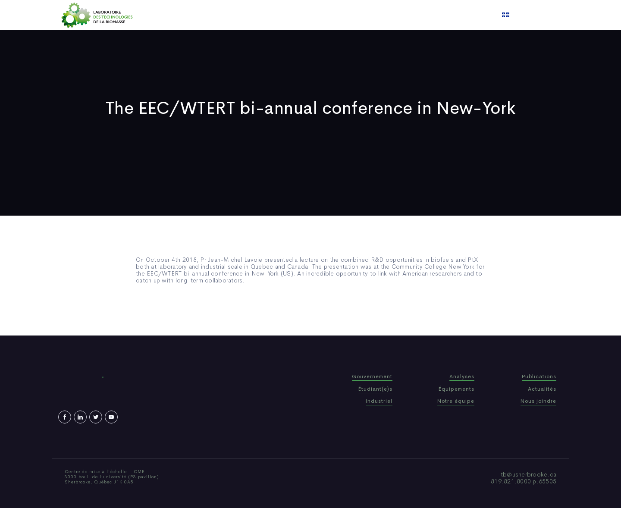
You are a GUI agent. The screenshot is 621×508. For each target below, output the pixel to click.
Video (363, 15)
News (336, 15)
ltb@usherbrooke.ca (528, 474)
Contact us (398, 15)
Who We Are (252, 15)
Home (214, 15)
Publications (299, 15)
